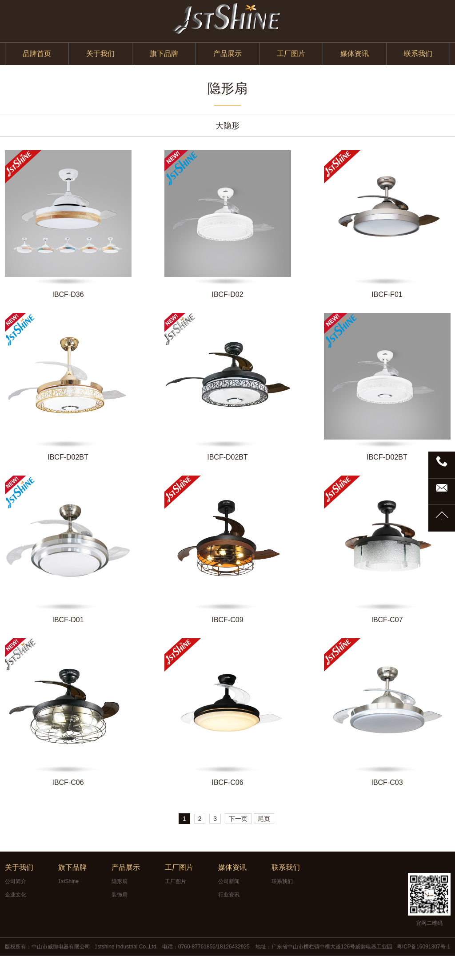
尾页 (264, 818)
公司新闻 (228, 881)
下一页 (238, 818)
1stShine (68, 881)
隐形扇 (120, 881)
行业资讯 (228, 895)
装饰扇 (120, 895)
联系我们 (418, 53)
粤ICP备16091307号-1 (423, 947)
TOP (441, 519)
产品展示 (227, 53)
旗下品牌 (164, 53)
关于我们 (100, 53)
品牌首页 (37, 53)
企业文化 (15, 895)
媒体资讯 (354, 53)
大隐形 (227, 125)
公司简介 (15, 881)
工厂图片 (291, 53)
